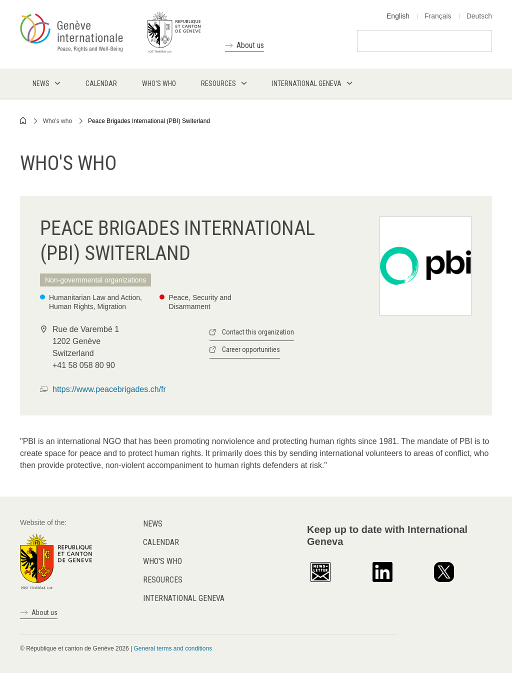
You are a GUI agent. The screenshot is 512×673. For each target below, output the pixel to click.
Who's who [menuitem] (159, 84)
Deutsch (479, 16)
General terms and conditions (173, 648)
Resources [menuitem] (218, 84)
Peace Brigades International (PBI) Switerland (149, 121)
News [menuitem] (41, 84)
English (398, 16)
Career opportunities (251, 350)
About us (250, 45)
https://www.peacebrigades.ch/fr (109, 389)
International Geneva (183, 598)
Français (438, 16)
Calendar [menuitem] (101, 84)
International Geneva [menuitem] (307, 84)
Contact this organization (258, 332)
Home (23, 120)
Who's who (57, 121)
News (152, 523)
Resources (162, 579)
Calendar (161, 542)
